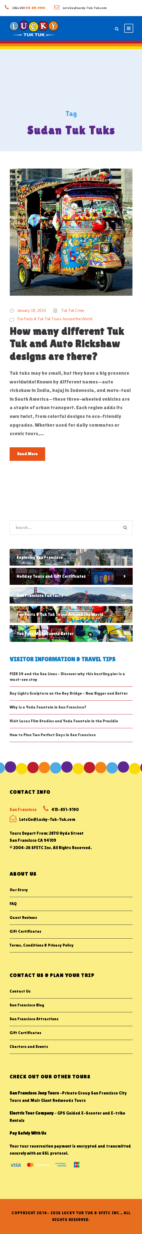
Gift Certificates (25, 931)
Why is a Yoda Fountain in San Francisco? (48, 707)
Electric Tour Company (32, 1113)
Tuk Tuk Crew (72, 310)
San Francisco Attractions (34, 1019)
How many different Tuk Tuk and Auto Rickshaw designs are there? (67, 343)
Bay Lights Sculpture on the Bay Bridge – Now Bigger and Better (69, 693)
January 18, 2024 (32, 310)
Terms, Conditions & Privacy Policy (42, 945)
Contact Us (20, 991)
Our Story (19, 890)
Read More (27, 454)
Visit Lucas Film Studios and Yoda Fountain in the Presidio (64, 721)
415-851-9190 (35, 8)
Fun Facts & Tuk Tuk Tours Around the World (55, 319)
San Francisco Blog (27, 1005)
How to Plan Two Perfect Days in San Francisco (53, 734)
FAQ (13, 903)
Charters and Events (29, 1046)
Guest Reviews (23, 917)
